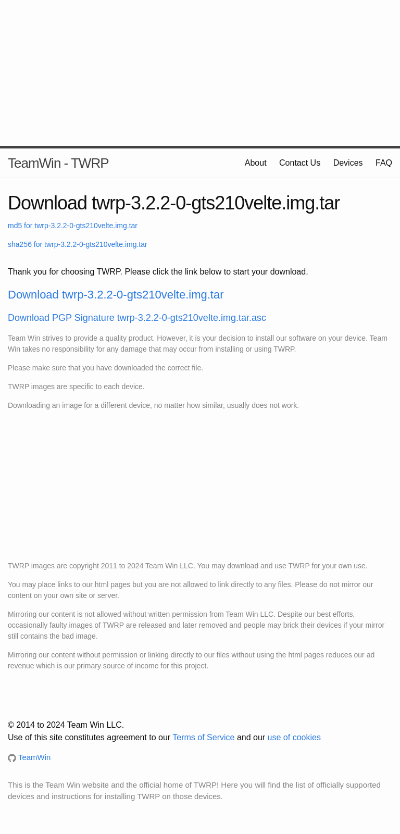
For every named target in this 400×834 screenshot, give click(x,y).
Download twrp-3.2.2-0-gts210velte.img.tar (116, 294)
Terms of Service (203, 737)
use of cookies (294, 737)
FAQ (384, 162)
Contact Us (299, 162)
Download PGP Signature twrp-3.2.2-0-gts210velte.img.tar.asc (137, 318)
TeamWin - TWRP (58, 163)
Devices (348, 162)
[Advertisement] (200, 73)
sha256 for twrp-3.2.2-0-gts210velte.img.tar (77, 244)
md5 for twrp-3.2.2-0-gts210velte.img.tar (73, 225)
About (256, 162)
